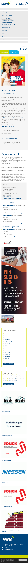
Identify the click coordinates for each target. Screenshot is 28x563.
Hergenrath (11, 378)
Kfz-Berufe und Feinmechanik (11, 347)
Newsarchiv (4, 30)
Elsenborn (24, 375)
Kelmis (14, 378)
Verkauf (6, 360)
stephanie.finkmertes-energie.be (12, 198)
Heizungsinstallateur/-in (9, 205)
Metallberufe (7, 354)
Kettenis (19, 378)
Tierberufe (7, 358)
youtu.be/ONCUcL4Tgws (7, 126)
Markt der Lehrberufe (7, 21)
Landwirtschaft (8, 348)
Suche (2, 42)
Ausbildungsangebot (6, 12)
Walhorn (15, 380)
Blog (2, 33)
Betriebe (14, 52)
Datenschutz (16, 556)
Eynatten (24, 376)
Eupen (19, 376)
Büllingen (11, 375)
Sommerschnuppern (6, 22)
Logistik (6, 350)
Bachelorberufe (8, 332)
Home (3, 9)
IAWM (2, 36)
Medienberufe (7, 352)
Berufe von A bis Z (6, 15)
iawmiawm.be (9, 549)
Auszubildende (4, 52)
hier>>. (20, 144)
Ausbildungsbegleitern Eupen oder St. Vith (12, 117)
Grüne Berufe (7, 343)
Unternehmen (5, 17)
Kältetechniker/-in (7, 215)
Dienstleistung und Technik (10, 337)
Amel (6, 375)
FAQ (2, 39)
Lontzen (23, 378)
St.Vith (10, 380)
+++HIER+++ (4, 129)
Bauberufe (7, 333)
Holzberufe (7, 345)
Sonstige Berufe (8, 356)
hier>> (13, 133)
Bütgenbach (20, 375)
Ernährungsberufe (8, 341)
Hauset (6, 378)
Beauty (6, 335)
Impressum (10, 556)
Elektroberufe (7, 339)
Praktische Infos (5, 27)
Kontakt (24, 46)
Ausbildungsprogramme (8, 24)
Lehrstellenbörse (6, 19)
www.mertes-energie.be (9, 196)
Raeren (6, 380)
